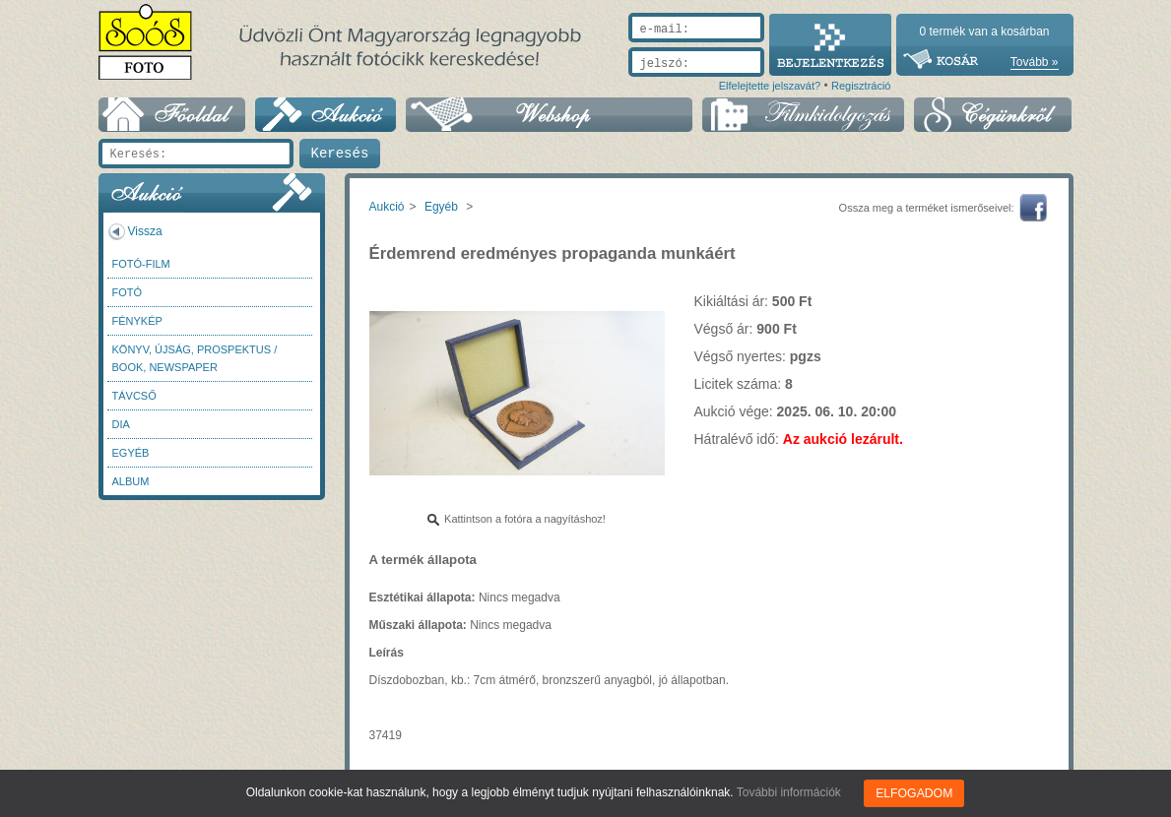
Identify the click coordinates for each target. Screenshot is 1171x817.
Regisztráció (861, 86)
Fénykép (137, 321)
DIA (121, 424)
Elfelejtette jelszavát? (769, 86)
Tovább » (1034, 62)
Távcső (134, 396)
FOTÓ (127, 292)
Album (131, 481)
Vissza (145, 231)
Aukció (387, 207)
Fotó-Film (141, 264)
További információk (790, 792)
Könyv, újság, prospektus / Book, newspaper (195, 358)
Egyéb (131, 453)
